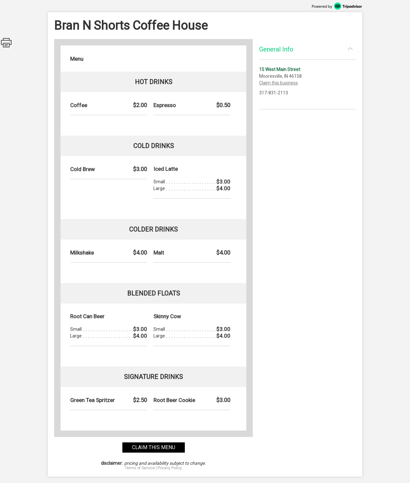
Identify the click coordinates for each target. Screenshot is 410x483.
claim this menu (153, 447)
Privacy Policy (170, 468)
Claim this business (278, 82)
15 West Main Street (279, 69)
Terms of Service (140, 468)
